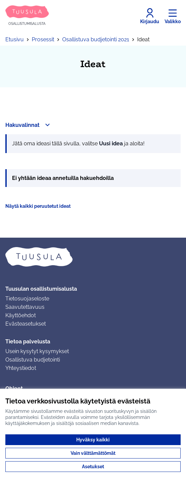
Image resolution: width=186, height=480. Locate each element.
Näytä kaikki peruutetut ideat (38, 206)
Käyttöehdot (20, 315)
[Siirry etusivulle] (27, 16)
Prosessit (43, 39)
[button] (28, 125)
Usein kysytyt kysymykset (37, 351)
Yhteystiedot (20, 368)
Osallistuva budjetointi (32, 359)
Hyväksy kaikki (93, 439)
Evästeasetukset (25, 324)
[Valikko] (173, 16)
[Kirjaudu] (149, 16)
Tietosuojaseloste (27, 298)
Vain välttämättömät (93, 453)
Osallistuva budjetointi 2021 (95, 39)
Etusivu (14, 39)
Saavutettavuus (24, 307)
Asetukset (93, 466)
